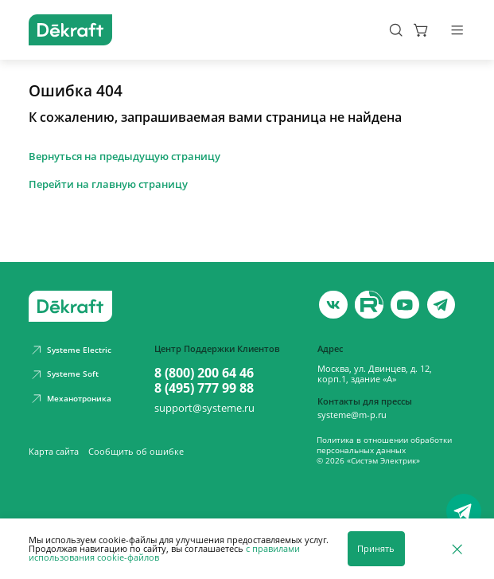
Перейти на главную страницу (108, 184)
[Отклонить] (457, 549)
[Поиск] (395, 29)
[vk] (333, 305)
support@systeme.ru (204, 408)
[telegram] (441, 305)
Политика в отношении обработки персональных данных (384, 445)
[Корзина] (421, 29)
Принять (376, 548)
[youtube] (369, 305)
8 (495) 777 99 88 (204, 388)
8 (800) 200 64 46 (204, 373)
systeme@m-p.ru (352, 415)
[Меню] (457, 29)
